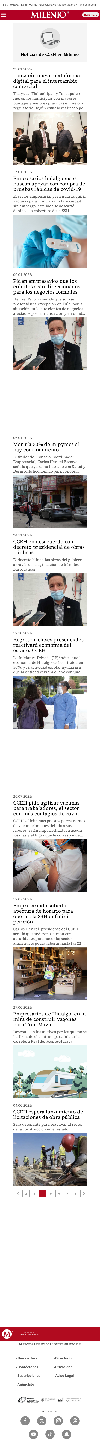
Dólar (24, 4)
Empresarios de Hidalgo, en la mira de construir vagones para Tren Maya (49, 1019)
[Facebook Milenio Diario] (25, 1420)
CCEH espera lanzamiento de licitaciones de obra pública (48, 1114)
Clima (33, 4)
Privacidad (64, 1367)
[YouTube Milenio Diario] (33, 1434)
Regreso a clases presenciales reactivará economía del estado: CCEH (48, 645)
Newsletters (27, 1358)
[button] (3, 16)
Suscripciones (28, 1376)
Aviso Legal (64, 1376)
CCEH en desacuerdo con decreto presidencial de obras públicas (49, 547)
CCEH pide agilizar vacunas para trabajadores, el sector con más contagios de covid (46, 808)
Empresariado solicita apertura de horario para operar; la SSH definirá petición (43, 913)
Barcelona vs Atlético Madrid (57, 4)
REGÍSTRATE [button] (90, 14)
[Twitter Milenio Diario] (41, 1420)
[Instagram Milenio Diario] (58, 1420)
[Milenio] (50, 15)
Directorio (63, 1358)
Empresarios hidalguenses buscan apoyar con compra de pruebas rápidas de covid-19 (49, 183)
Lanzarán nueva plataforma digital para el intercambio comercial (46, 81)
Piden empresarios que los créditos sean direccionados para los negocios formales (46, 286)
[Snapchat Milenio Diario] (66, 1434)
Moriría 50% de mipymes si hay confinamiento (46, 447)
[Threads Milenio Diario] (75, 1420)
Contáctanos (27, 1367)
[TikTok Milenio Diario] (50, 1434)
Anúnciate (25, 1384)
